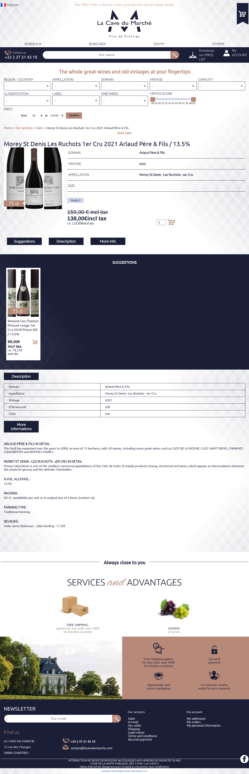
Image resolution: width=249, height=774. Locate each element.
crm (145, 771)
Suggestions (24, 241)
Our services (24, 128)
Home (8, 128)
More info (108, 241)
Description (66, 241)
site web (127, 771)
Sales (39, 128)
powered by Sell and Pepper (113, 771)
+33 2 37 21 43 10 (82, 741)
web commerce (137, 771)
